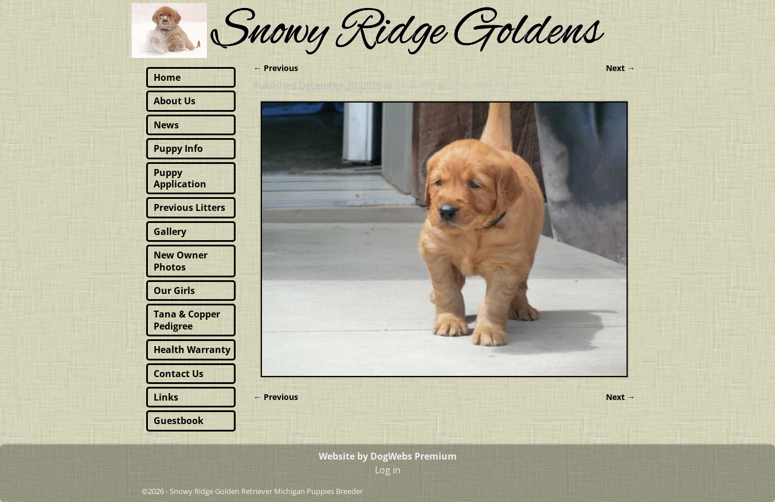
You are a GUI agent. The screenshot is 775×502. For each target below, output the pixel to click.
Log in (388, 470)
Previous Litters (189, 207)
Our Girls (174, 290)
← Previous (275, 67)
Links (166, 397)
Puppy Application (180, 178)
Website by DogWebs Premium (388, 456)
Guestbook (178, 420)
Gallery (170, 231)
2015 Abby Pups (482, 85)
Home (167, 77)
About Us (174, 101)
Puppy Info (178, 148)
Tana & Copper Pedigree (187, 320)
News (166, 125)
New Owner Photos (181, 261)
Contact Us (178, 373)
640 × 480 (415, 85)
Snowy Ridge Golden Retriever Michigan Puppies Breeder (266, 491)
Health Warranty (192, 349)
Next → (620, 67)
